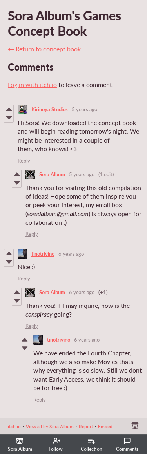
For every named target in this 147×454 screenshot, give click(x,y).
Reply (24, 160)
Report (86, 426)
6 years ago (71, 254)
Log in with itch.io (32, 84)
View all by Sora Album (50, 426)
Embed (105, 426)
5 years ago (84, 109)
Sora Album (52, 174)
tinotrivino (42, 254)
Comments (127, 444)
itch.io (14, 426)
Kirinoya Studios (49, 109)
